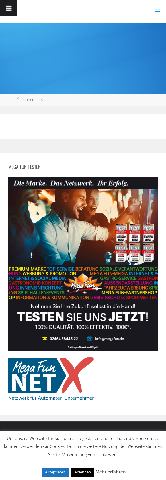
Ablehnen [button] (83, 472)
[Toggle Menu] (8, 8)
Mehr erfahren (110, 472)
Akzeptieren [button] (55, 472)
